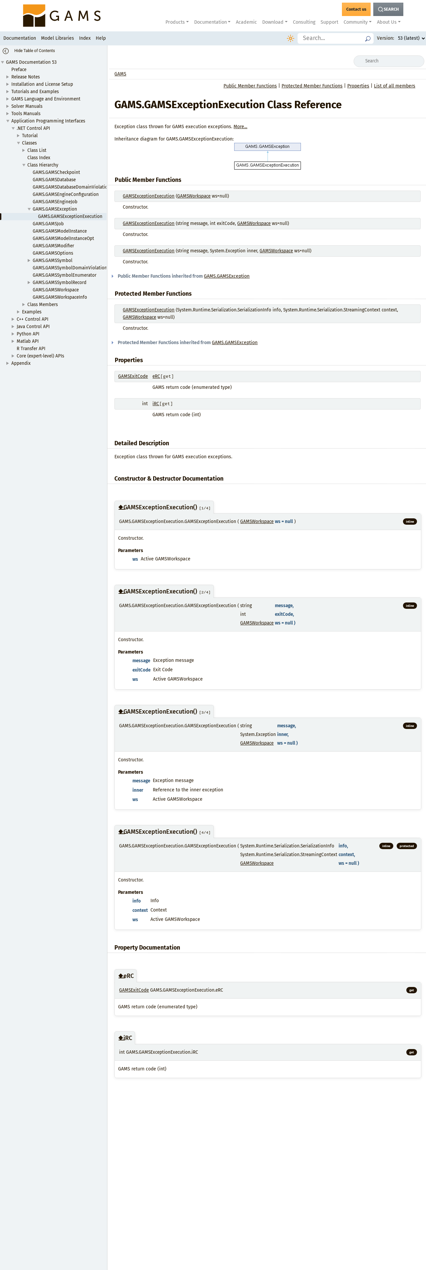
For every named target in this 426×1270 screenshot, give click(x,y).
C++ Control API (32, 319)
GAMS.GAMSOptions (53, 253)
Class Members (42, 304)
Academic (246, 22)
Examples (31, 312)
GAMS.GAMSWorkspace (56, 290)
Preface (18, 69)
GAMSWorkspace (193, 196)
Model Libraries (57, 38)
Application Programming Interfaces (48, 121)
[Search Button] (388, 9)
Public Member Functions (250, 86)
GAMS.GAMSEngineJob (55, 202)
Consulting (304, 22)
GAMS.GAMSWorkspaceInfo (60, 297)
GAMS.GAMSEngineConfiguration (66, 194)
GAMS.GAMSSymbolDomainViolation (70, 268)
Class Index (38, 158)
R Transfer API (31, 348)
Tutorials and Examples (35, 91)
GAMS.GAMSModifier (53, 246)
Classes (29, 143)
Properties (358, 86)
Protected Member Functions (312, 86)
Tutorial (30, 136)
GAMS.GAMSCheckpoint (56, 172)
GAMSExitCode (133, 376)
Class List (36, 150)
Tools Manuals (25, 113)
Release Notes (25, 77)
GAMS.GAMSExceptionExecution (70, 216)
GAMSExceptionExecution (148, 196)
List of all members (394, 86)
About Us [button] (387, 22)
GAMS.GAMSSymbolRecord (59, 282)
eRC (156, 376)
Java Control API (33, 326)
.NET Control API (33, 128)
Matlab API (28, 341)
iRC (155, 404)
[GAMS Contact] (356, 9)
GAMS (120, 74)
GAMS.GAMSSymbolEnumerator (64, 275)
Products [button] (175, 22)
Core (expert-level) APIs (40, 356)
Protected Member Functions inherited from (186, 342)
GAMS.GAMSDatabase (54, 180)
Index (85, 38)
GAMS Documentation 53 (31, 62)
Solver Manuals (26, 106)
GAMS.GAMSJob (48, 224)
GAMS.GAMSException (55, 209)
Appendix (21, 363)
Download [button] (273, 22)
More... (240, 127)
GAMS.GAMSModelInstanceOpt (63, 238)
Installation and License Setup (42, 84)
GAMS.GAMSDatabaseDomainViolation (71, 187)
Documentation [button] (210, 22)
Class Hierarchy (42, 165)
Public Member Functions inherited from (182, 276)
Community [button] (356, 22)
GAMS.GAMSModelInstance (60, 231)
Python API (28, 334)
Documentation (19, 38)
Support (329, 22)
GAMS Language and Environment (45, 99)
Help (101, 38)
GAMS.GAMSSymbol (52, 260)
